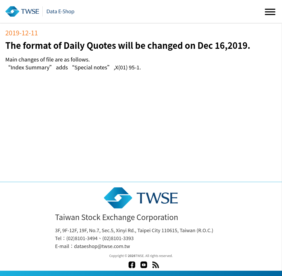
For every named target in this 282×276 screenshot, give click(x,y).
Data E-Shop (40, 11)
